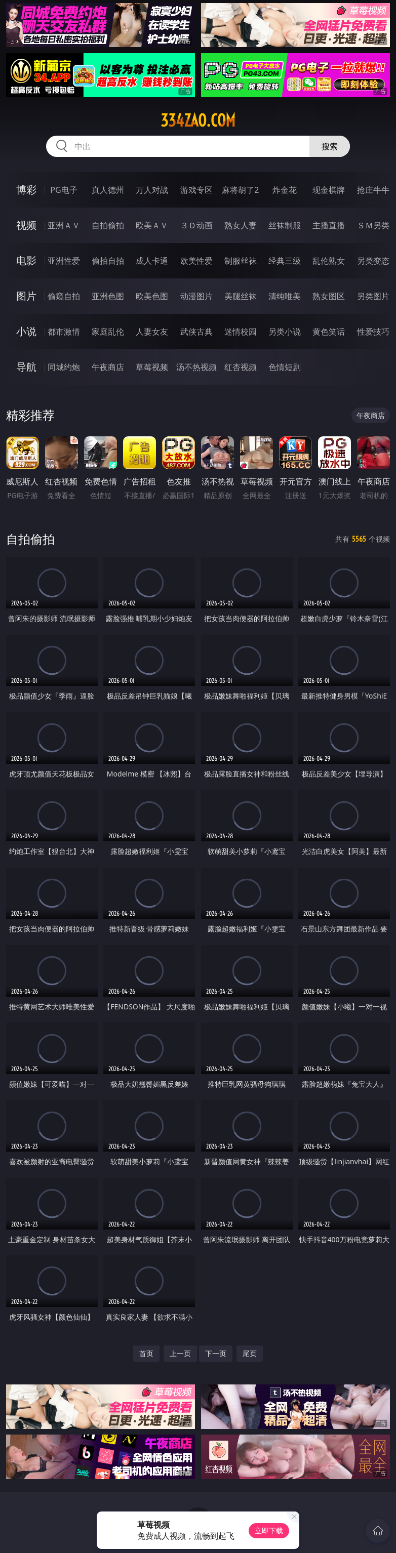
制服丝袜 (240, 260)
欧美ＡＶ (152, 225)
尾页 (250, 1353)
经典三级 (284, 260)
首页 (146, 1353)
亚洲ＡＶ (64, 225)
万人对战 (152, 189)
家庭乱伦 (108, 331)
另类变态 (373, 260)
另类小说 (284, 331)
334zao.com (198, 120)
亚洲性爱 (64, 260)
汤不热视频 (196, 367)
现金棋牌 (328, 189)
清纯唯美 (284, 296)
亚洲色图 (108, 296)
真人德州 (108, 189)
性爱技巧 (373, 331)
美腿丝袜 (240, 296)
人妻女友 (152, 331)
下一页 (215, 1353)
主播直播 (328, 225)
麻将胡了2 (240, 189)
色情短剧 (284, 367)
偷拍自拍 (108, 260)
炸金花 (284, 189)
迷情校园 (240, 331)
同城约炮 (64, 367)
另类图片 (373, 296)
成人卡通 (152, 260)
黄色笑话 (328, 331)
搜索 (330, 146)
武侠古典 (196, 331)
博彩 (26, 189)
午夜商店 (108, 367)
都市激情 (64, 331)
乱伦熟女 (328, 260)
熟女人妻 (240, 225)
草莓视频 (152, 367)
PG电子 (63, 189)
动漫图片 (196, 296)
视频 (26, 225)
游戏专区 (196, 189)
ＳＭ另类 (373, 225)
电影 (26, 260)
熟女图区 (328, 296)
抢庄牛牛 (373, 189)
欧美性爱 (196, 260)
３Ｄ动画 (196, 225)
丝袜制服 (284, 225)
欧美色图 (152, 296)
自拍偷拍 (108, 225)
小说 (26, 331)
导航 (26, 367)
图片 (26, 296)
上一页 (180, 1353)
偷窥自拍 (64, 296)
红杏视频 (240, 367)
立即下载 (269, 1530)
